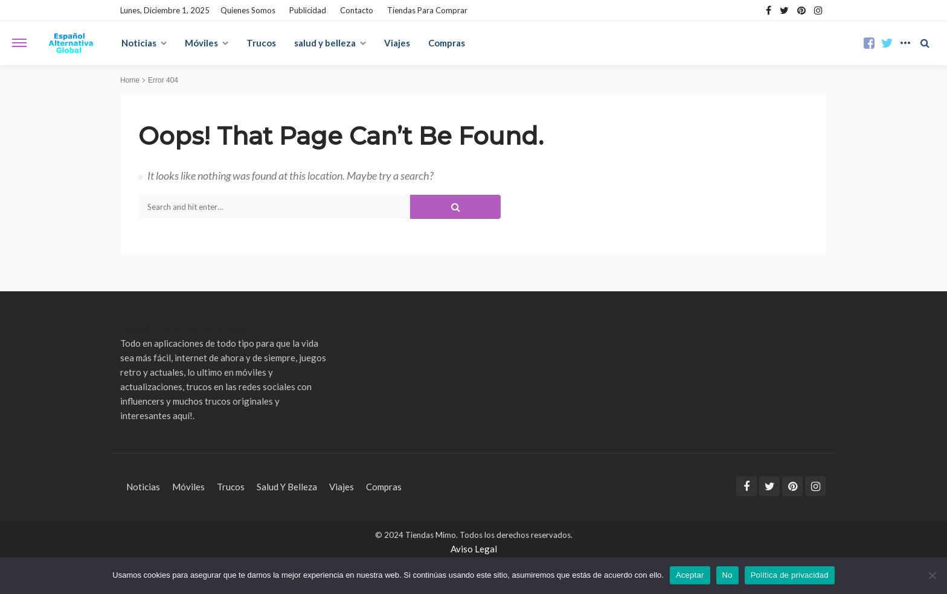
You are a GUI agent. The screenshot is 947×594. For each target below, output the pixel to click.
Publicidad (307, 10)
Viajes (397, 42)
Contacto (356, 10)
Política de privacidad (790, 575)
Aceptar (690, 575)
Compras (446, 42)
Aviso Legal (474, 548)
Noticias (138, 42)
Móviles (201, 42)
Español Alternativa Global (184, 329)
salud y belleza (325, 42)
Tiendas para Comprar (427, 10)
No (727, 575)
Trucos (261, 42)
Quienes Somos (247, 10)
